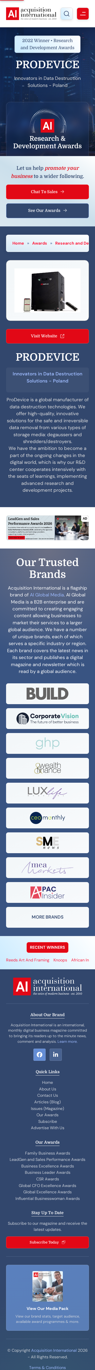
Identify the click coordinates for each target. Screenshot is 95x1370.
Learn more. (68, 1041)
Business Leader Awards (47, 1172)
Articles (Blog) (47, 1102)
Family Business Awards (47, 1153)
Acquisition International (54, 1350)
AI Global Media (47, 595)
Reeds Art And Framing (27, 960)
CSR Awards (47, 1179)
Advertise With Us (47, 1127)
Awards (39, 243)
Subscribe (47, 1121)
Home (18, 243)
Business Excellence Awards (47, 1166)
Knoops (60, 960)
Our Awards (47, 1115)
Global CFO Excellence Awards (47, 1185)
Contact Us (47, 1095)
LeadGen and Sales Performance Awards (47, 1159)
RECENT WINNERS (47, 947)
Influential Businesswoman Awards (47, 1198)
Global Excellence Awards (47, 1192)
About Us (47, 1089)
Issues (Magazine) (47, 1108)
